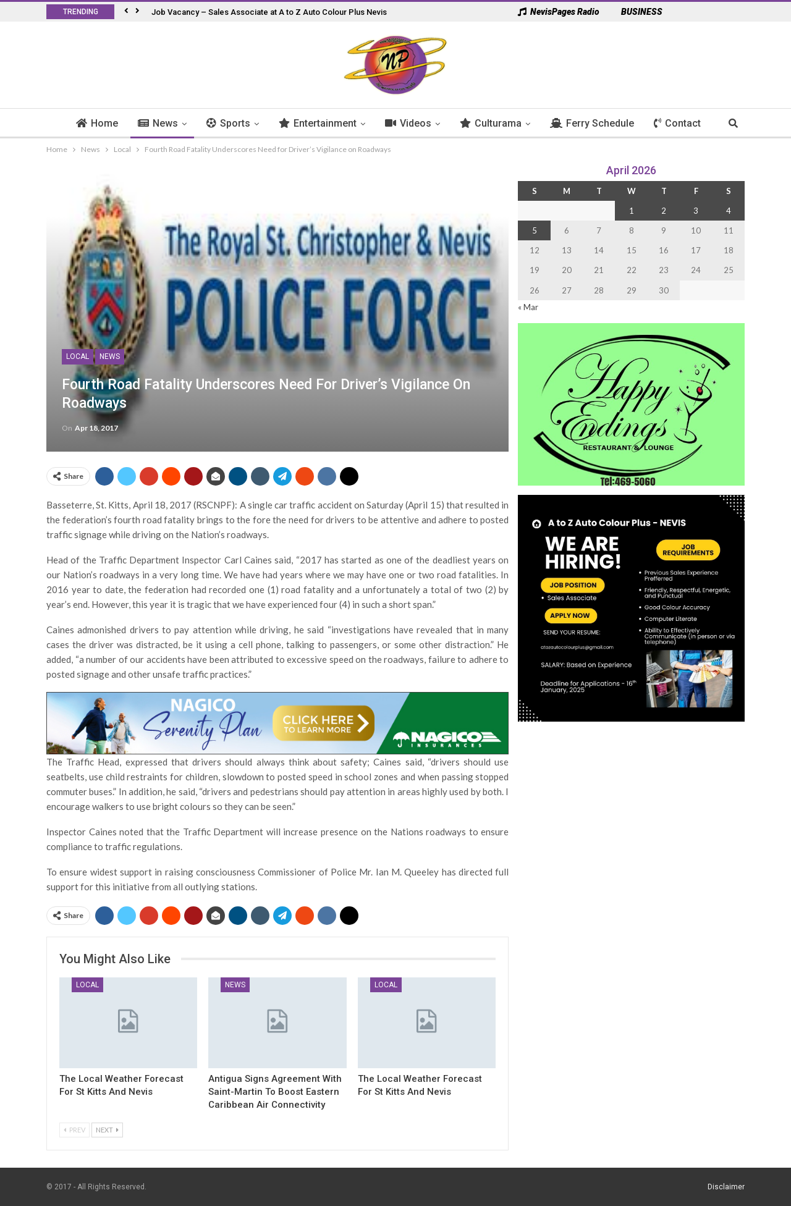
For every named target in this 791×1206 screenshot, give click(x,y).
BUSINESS (635, 12)
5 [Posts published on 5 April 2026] (534, 230)
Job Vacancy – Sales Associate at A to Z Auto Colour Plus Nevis (269, 12)
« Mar (528, 307)
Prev (74, 1130)
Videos (415, 123)
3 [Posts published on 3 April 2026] (695, 211)
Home (104, 123)
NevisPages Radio (558, 12)
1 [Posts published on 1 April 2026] (631, 211)
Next (107, 1130)
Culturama (497, 123)
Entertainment (324, 123)
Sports (235, 123)
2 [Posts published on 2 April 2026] (663, 211)
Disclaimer (726, 1187)
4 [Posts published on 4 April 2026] (728, 211)
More (673, 123)
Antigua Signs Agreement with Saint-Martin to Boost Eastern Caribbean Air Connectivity (275, 1091)
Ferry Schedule (599, 123)
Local (77, 356)
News (165, 123)
